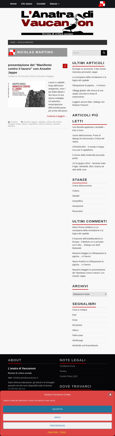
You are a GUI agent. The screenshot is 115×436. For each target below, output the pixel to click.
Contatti (41, 3)
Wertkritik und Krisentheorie (85, 345)
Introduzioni (77, 206)
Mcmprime (77, 325)
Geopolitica (77, 201)
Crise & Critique (79, 310)
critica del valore (54, 122)
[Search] (104, 52)
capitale (41, 122)
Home (13, 3)
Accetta (57, 409)
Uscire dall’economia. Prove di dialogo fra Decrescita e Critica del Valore (88, 138)
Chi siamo (26, 3)
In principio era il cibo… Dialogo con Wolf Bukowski (87, 245)
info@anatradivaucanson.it (25, 378)
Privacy (63, 432)
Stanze (54, 3)
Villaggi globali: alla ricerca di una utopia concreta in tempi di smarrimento (87, 93)
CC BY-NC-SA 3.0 (16, 389)
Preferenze (57, 425)
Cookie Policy (53, 432)
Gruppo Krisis (14, 124)
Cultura (14, 122)
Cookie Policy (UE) (68, 376)
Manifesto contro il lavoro (40, 124)
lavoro (25, 124)
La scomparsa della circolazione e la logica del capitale (87, 230)
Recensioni (77, 211)
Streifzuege (77, 340)
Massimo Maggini (45, 76)
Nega (57, 417)
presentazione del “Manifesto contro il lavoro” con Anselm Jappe (30, 68)
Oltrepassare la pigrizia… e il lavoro (88, 85)
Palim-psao (77, 335)
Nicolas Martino (25, 42)
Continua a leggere (57, 116)
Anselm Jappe (30, 122)
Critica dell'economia (82, 185)
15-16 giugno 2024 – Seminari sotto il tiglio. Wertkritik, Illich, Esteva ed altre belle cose (89, 166)
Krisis (74, 320)
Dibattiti (75, 196)
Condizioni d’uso (67, 366)
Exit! (74, 315)
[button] (110, 394)
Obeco (75, 330)
